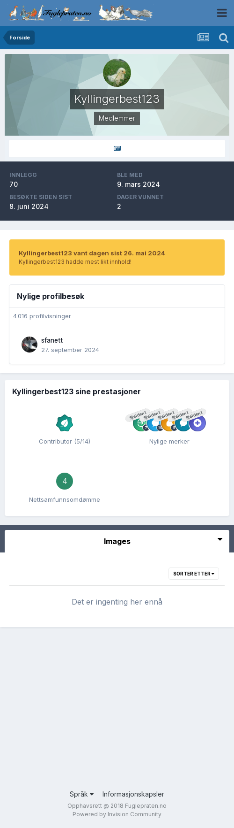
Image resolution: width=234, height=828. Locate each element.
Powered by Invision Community (117, 814)
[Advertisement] (117, 714)
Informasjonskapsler (133, 794)
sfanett (52, 340)
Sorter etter (193, 573)
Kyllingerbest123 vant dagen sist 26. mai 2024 (92, 253)
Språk (82, 794)
